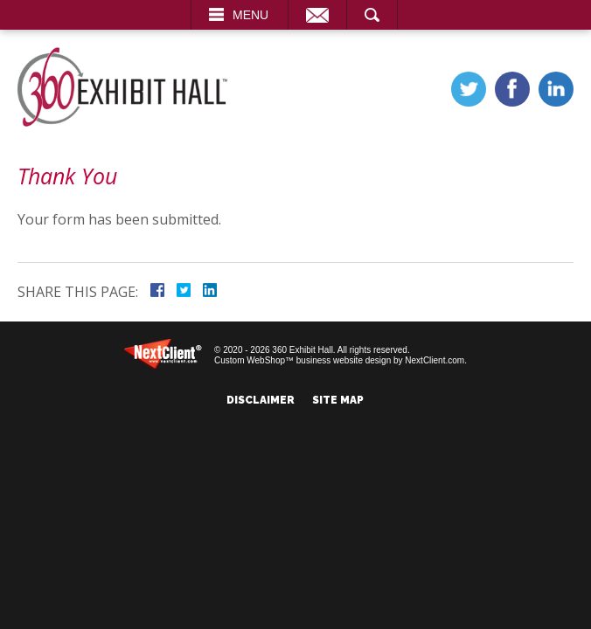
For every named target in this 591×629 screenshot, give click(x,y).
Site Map (338, 400)
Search (372, 15)
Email (317, 15)
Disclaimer (260, 400)
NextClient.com (434, 360)
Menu (250, 15)
